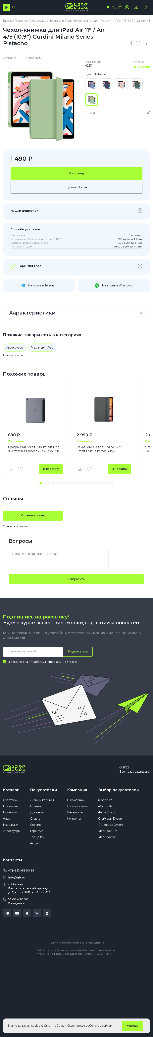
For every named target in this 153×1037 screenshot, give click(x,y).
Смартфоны (11, 801)
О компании (75, 801)
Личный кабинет (42, 801)
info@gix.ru (16, 878)
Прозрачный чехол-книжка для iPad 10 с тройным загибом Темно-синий (33, 449)
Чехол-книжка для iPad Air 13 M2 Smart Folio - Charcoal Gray (100, 449)
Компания (77, 790)
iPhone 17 (105, 801)
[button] (40, 483)
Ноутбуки (10, 813)
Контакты (74, 819)
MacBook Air (107, 838)
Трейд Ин (37, 838)
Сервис (35, 825)
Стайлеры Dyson (110, 819)
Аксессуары (14, 348)
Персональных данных (61, 662)
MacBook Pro (107, 831)
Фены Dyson (107, 813)
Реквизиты (75, 813)
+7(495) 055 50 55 (21, 871)
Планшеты (10, 807)
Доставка (37, 813)
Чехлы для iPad (42, 348)
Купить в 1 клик (76, 187)
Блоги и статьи (77, 807)
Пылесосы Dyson (110, 825)
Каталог (11, 790)
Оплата (35, 819)
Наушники (10, 825)
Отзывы (35, 807)
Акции (34, 844)
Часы (6, 819)
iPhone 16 (105, 807)
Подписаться (78, 652)
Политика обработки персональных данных (76, 943)
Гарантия (36, 831)
